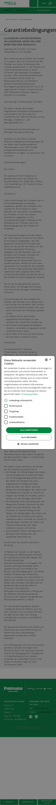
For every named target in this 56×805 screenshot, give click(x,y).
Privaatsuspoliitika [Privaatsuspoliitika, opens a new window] (29, 394)
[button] (28, 444)
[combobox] (46, 359)
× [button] (50, 359)
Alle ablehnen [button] (29, 437)
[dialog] (28, 402)
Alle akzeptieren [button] (29, 430)
